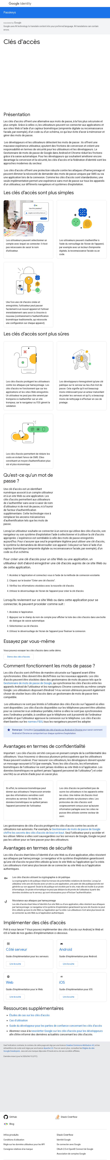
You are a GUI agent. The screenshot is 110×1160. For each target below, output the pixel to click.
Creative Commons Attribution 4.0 (80, 1045)
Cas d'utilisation (18, 1020)
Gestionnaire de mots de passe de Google (28, 683)
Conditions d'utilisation (14, 1140)
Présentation (17, 114)
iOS (62, 982)
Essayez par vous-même (29, 641)
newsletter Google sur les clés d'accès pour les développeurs (67, 1030)
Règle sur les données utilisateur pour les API (24, 1144)
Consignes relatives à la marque (18, 1149)
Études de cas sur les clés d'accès (29, 1015)
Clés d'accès (22, 41)
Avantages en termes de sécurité (38, 848)
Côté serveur (16, 949)
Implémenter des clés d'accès (35, 922)
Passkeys (10, 12)
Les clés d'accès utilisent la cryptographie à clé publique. (41, 877)
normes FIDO (35, 721)
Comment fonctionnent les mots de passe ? (49, 666)
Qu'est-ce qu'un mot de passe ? (28, 478)
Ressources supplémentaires (34, 1008)
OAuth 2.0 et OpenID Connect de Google (75, 1149)
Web (9, 982)
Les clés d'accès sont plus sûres (36, 334)
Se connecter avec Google (69, 1144)
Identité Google (64, 1140)
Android (65, 949)
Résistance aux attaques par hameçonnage (34, 900)
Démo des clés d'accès (18, 656)
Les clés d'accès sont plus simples (39, 192)
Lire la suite (15, 963)
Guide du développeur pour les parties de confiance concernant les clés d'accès (55, 1025)
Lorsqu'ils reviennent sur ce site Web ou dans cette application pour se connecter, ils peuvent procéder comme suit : (51, 602)
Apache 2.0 (48, 1048)
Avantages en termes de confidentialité (44, 746)
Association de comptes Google (71, 1154)
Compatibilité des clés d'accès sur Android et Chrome (57, 730)
